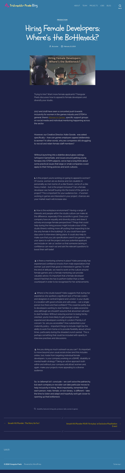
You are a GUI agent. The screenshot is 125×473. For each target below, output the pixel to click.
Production (62, 23)
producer (60, 412)
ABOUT (77, 7)
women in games (72, 412)
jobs (55, 412)
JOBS (102, 7)
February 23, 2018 (69, 49)
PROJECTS (94, 7)
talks (64, 412)
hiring (51, 412)
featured (46, 412)
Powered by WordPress (33, 467)
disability (40, 412)
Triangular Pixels (16, 467)
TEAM (84, 7)
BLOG (109, 7)
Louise (56, 49)
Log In (7, 452)
